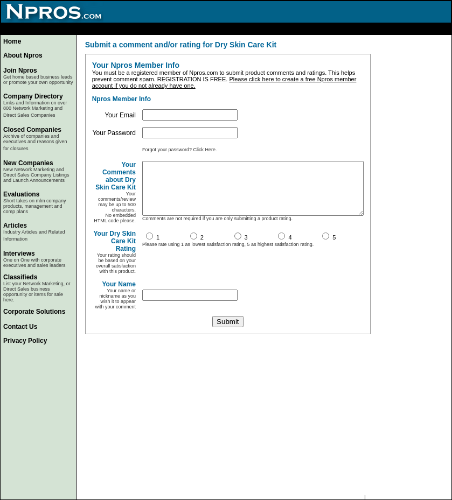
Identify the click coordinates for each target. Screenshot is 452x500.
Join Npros (20, 70)
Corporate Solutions (34, 311)
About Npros (23, 55)
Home (12, 41)
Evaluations (21, 194)
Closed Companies (32, 129)
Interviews (19, 253)
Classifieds (20, 277)
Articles (15, 225)
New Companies (28, 163)
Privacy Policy (25, 340)
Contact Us (20, 326)
